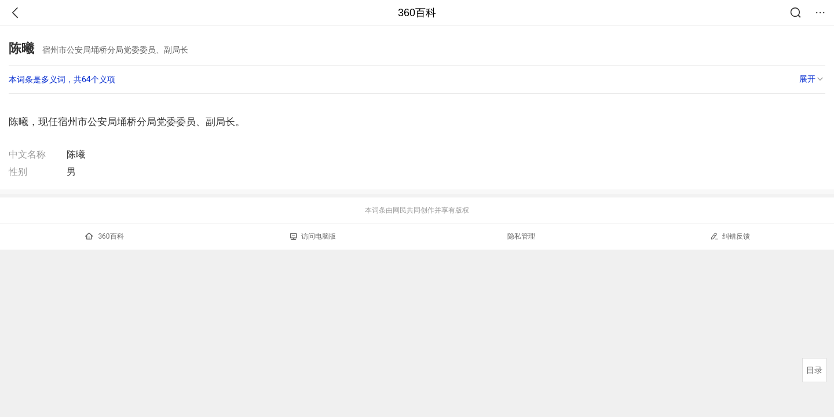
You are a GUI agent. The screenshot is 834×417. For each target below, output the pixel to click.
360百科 (417, 13)
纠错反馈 (730, 236)
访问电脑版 (313, 236)
